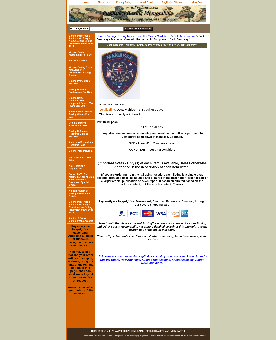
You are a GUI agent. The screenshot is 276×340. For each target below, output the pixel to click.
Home (100, 36)
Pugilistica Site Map (172, 2)
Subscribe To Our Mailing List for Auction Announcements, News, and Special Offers (81, 179)
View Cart (197, 2)
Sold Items (163, 36)
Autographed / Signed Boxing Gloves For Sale (81, 114)
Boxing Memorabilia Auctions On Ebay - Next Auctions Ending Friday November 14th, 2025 (81, 41)
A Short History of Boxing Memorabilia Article (79, 193)
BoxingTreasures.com (81, 151)
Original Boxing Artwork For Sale (78, 124)
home (86, 2)
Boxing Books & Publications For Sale (80, 90)
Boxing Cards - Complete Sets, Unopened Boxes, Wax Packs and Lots (81, 102)
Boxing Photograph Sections (79, 82)
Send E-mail (146, 2)
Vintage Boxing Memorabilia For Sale (130, 36)
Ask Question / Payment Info (77, 167)
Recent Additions (78, 60)
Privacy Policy (124, 2)
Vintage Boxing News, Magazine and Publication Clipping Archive (81, 71)
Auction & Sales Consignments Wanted (81, 219)
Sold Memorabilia (185, 36)
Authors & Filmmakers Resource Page (81, 143)
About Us (103, 2)
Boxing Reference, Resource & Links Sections (79, 134)
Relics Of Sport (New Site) (80, 158)
